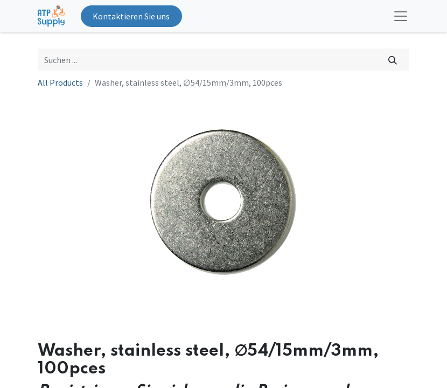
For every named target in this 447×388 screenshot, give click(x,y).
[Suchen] (392, 59)
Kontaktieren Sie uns (131, 16)
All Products (60, 82)
